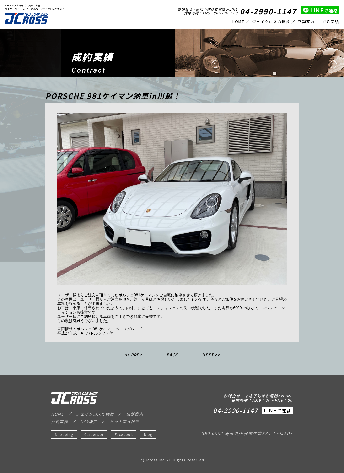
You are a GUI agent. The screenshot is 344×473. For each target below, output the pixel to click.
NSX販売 (88, 421)
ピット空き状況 (124, 421)
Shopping (64, 434)
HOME (238, 21)
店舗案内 (306, 21)
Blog (148, 434)
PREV (136, 355)
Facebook (124, 434)
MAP (285, 433)
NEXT (208, 355)
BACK (172, 355)
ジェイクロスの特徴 (271, 21)
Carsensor (94, 434)
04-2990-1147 (268, 11)
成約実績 (330, 21)
